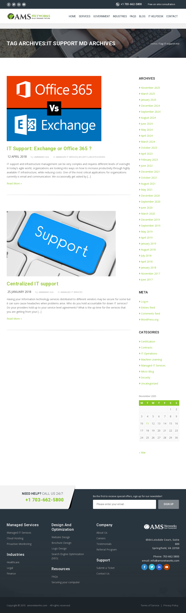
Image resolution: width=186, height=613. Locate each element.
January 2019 (147, 243)
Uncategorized (96, 157)
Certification (147, 341)
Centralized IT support (32, 284)
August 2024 (147, 117)
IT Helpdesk (155, 16)
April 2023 (146, 153)
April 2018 (146, 261)
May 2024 (146, 129)
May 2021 (146, 189)
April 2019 (146, 237)
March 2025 (147, 93)
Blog (142, 16)
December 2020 (149, 195)
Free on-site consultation (161, 4)
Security (83, 157)
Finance (11, 573)
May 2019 (146, 231)
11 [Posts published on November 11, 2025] (147, 423)
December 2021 (149, 171)
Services (84, 16)
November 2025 (149, 87)
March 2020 (147, 213)
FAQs (133, 16)
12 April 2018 (17, 157)
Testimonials (104, 544)
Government (101, 16)
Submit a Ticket (105, 568)
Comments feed (149, 313)
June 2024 (146, 123)
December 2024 (149, 105)
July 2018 (145, 255)
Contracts (145, 347)
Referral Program (106, 549)
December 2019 (149, 219)
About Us (101, 532)
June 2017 (146, 279)
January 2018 (147, 267)
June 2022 (146, 165)
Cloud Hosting (15, 538)
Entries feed (147, 307)
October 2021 (148, 177)
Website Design (61, 537)
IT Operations (148, 353)
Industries (120, 16)
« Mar (142, 452)
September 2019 (149, 225)
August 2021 (147, 183)
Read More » (14, 183)
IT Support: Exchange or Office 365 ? (49, 149)
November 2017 (149, 273)
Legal (10, 568)
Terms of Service (150, 605)
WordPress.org (148, 319)
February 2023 (148, 159)
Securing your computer (66, 582)
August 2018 (147, 249)
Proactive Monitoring (19, 544)
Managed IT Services (67, 157)
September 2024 (149, 111)
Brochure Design (61, 543)
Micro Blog (146, 371)
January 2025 (147, 99)
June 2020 (146, 207)
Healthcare (13, 562)
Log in (143, 301)
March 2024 (147, 141)
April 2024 (146, 135)
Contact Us (103, 573)
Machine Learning (150, 359)
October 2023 (148, 147)
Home (72, 16)
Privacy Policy (170, 605)
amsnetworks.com (37, 605)
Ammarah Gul (41, 157)
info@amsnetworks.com (165, 560)
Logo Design (59, 548)
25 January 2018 (19, 292)
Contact (172, 16)
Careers (101, 538)
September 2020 (149, 201)
